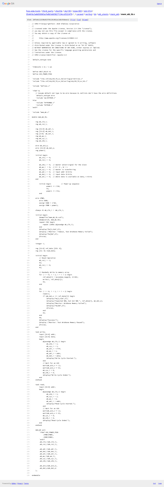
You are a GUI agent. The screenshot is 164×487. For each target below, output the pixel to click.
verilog (88, 14)
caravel (79, 14)
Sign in (159, 4)
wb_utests (103, 14)
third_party (47, 11)
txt (154, 483)
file (73, 20)
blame (85, 20)
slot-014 (88, 11)
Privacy (20, 483)
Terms (26, 483)
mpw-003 (77, 11)
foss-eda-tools (33, 11)
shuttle (58, 11)
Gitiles (14, 483)
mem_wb (114, 14)
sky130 (67, 11)
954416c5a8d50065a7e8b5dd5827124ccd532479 (49, 14)
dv (95, 14)
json (160, 483)
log (78, 20)
